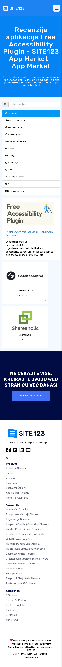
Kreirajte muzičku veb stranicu (23, 543)
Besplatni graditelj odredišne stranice (27, 524)
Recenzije (11, 483)
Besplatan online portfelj (20, 553)
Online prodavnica (14, 177)
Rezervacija (11, 163)
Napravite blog (14, 568)
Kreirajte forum (14, 573)
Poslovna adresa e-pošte (20, 563)
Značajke (11, 478)
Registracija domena (18, 519)
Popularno (11, 113)
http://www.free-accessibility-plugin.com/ (30, 232)
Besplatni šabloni (16, 487)
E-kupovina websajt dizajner (22, 514)
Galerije (10, 156)
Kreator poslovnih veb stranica (23, 529)
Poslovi (15, 605)
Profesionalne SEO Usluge (21, 583)
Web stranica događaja (19, 539)
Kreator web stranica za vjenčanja (25, 548)
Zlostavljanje (40, 654)
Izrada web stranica (17, 509)
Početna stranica (16, 468)
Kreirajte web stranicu (31, 395)
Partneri (10, 610)
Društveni (10, 184)
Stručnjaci (11, 614)
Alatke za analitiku (15, 120)
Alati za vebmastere (15, 141)
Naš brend (12, 619)
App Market (17, 492)
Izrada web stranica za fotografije (25, 534)
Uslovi (16, 654)
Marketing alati (13, 134)
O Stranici (11, 595)
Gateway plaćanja (14, 191)
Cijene (9, 170)
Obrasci (9, 149)
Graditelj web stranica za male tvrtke (27, 558)
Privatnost (26, 654)
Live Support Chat (14, 127)
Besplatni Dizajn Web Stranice (23, 578)
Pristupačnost (31, 657)
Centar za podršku (16, 600)
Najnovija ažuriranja (17, 497)
